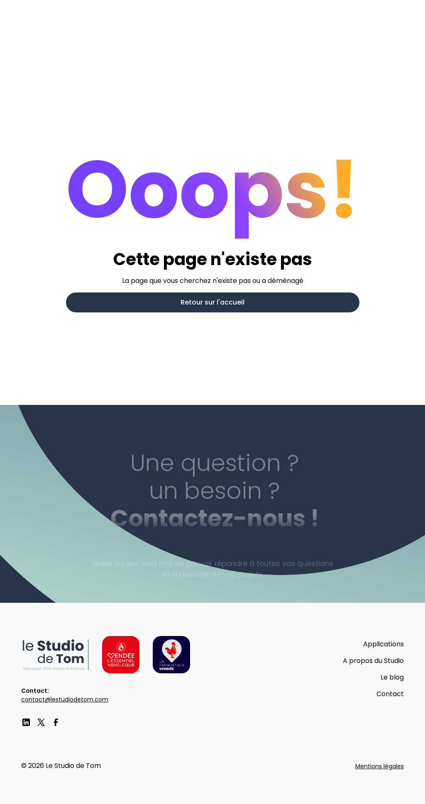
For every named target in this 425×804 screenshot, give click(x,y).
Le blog (392, 677)
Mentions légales (379, 766)
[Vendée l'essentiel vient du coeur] (120, 654)
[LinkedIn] (26, 722)
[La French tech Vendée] (171, 654)
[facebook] (56, 722)
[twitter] (41, 722)
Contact (390, 694)
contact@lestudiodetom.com (64, 699)
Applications (383, 644)
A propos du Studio (373, 660)
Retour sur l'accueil (212, 302)
